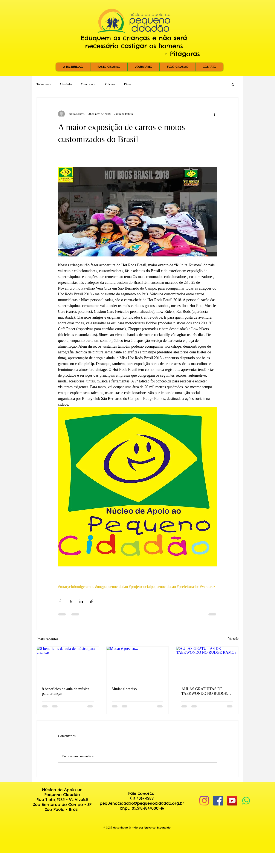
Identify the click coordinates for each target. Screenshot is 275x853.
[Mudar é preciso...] (138, 664)
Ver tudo (233, 638)
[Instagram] (204, 800)
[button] (233, 84)
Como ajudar (89, 84)
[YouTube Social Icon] (232, 800)
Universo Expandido (157, 827)
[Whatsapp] (246, 800)
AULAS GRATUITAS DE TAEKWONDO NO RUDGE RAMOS (204, 691)
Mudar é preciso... (126, 689)
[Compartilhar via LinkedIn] (81, 601)
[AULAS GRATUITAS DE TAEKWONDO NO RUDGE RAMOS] (207, 664)
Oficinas (110, 84)
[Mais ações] (214, 114)
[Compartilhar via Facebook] (60, 601)
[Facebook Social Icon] (218, 800)
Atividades (65, 84)
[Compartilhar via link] (92, 601)
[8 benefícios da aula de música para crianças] (68, 664)
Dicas (127, 84)
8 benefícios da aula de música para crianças (65, 691)
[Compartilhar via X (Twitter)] (71, 601)
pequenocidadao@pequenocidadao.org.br (142, 803)
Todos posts (44, 84)
